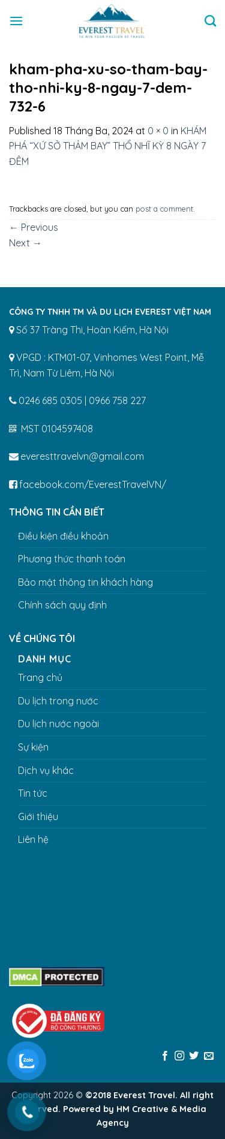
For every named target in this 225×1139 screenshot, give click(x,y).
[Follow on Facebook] (164, 1056)
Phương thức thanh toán (71, 559)
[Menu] (16, 20)
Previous (33, 227)
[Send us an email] (209, 1056)
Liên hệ (33, 839)
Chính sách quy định (62, 605)
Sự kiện (33, 747)
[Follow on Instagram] (179, 1056)
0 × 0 (158, 131)
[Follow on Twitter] (194, 1056)
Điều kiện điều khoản (63, 536)
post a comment (164, 208)
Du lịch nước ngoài (58, 724)
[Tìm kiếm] (210, 21)
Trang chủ (40, 677)
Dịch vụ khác (46, 770)
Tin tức (32, 793)
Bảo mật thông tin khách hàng (85, 582)
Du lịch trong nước (58, 701)
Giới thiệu (38, 816)
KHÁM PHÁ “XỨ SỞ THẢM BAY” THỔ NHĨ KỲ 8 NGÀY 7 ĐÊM (107, 146)
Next (25, 243)
